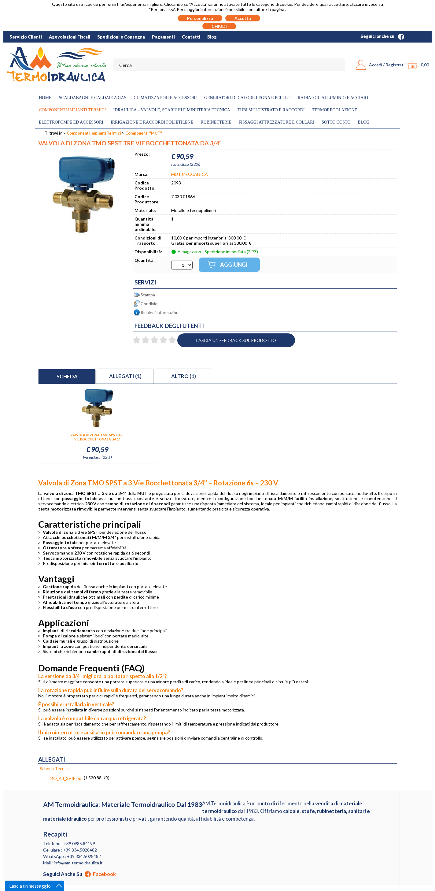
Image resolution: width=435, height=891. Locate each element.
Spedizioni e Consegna (121, 36)
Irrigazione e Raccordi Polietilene (152, 122)
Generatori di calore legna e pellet (247, 97)
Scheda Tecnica (55, 768)
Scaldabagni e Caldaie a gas (92, 97)
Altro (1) (183, 376)
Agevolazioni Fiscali (69, 36)
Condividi (149, 303)
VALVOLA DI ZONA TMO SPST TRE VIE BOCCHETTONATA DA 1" (97, 437)
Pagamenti (163, 36)
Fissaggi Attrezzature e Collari (277, 122)
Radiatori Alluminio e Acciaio (333, 97)
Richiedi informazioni (160, 312)
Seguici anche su (382, 36)
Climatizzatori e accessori (165, 97)
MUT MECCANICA (189, 174)
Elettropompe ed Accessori (71, 122)
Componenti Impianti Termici (72, 110)
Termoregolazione (334, 110)
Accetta (242, 18)
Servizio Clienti (25, 36)
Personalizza (200, 18)
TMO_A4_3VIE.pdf (64, 778)
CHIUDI (219, 26)
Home (45, 97)
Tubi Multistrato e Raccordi (271, 110)
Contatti (191, 36)
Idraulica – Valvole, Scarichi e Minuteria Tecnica (171, 110)
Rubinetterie (216, 122)
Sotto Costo (336, 122)
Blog (212, 36)
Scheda (67, 376)
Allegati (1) (125, 376)
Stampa (148, 294)
